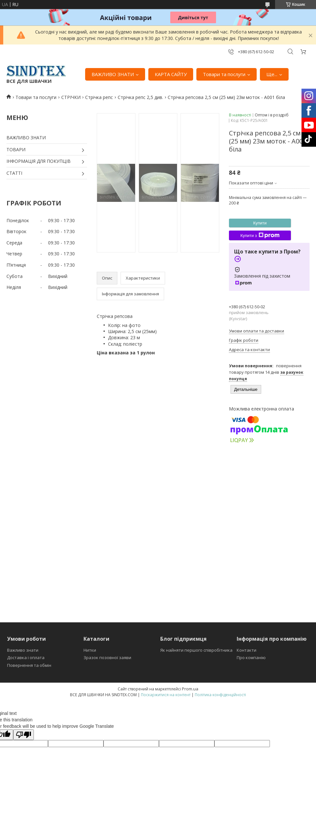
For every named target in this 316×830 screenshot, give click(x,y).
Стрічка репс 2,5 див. (140, 97)
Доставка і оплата (25, 657)
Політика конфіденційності (220, 694)
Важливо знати (22, 650)
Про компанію (251, 657)
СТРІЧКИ (71, 97)
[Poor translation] (23, 734)
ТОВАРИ (15, 149)
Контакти (246, 650)
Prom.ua (190, 689)
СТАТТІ (14, 173)
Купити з (259, 235)
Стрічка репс (99, 97)
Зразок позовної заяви (107, 657)
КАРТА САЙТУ (171, 74)
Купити (260, 223)
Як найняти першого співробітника (196, 650)
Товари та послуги (224, 74)
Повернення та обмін (29, 665)
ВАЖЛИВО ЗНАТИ (113, 74)
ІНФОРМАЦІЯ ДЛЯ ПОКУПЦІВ (38, 161)
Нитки (90, 650)
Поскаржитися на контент (166, 694)
